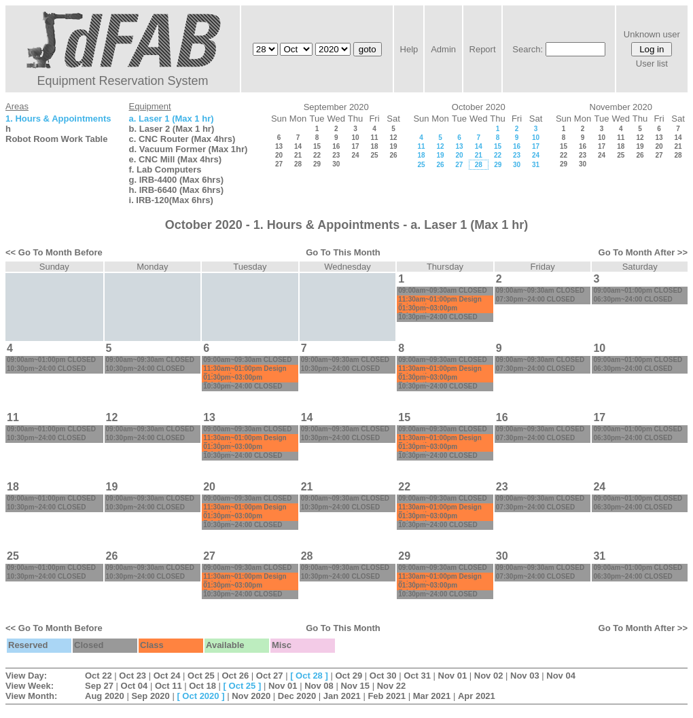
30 (336, 164)
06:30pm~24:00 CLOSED (632, 299)
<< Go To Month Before (54, 252)
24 (355, 155)
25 (374, 155)
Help (409, 49)
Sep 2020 (150, 696)
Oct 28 (309, 675)
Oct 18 (202, 686)
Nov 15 (355, 686)
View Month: (31, 696)
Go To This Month (343, 252)
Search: (527, 49)
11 (374, 137)
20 (279, 155)
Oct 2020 (200, 696)
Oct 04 (134, 686)
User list (652, 63)
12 (393, 137)
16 (336, 146)
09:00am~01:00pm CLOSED (637, 290)
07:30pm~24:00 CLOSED (535, 299)
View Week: (29, 686)
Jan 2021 (342, 696)
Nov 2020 (251, 696)
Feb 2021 (387, 696)
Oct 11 (168, 686)
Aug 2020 (104, 696)
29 (317, 164)
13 (279, 146)
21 (298, 155)
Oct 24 (167, 675)
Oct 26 (235, 675)
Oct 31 (417, 675)
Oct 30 (383, 675)
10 (355, 137)
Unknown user (652, 34)
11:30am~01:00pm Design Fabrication (440, 302)
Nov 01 (452, 675)
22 (317, 155)
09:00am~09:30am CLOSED (442, 290)
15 (317, 146)
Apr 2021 (476, 696)
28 (298, 164)
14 (298, 146)
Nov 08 (319, 686)
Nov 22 (391, 686)
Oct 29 (348, 675)
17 (355, 146)
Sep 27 (99, 686)
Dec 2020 (297, 696)
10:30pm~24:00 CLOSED (437, 317)
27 (279, 164)
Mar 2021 (432, 696)
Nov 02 (488, 675)
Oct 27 (269, 675)
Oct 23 (132, 675)
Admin (443, 49)
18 (374, 146)
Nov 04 (560, 675)
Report (482, 49)
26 (393, 155)
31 (535, 164)
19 (393, 146)
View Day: (26, 675)
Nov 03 (524, 675)
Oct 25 (201, 675)
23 (336, 155)
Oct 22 (98, 675)
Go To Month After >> (643, 252)
